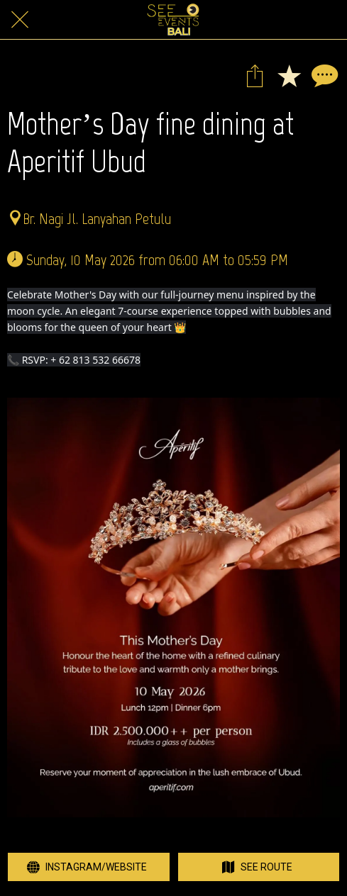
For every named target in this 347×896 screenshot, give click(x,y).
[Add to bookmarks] (289, 75)
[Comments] (323, 75)
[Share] (255, 75)
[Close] (19, 19)
